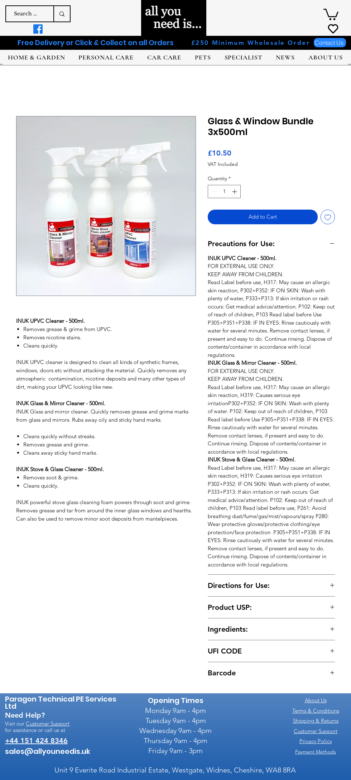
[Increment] (235, 191)
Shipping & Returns (315, 720)
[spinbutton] (224, 191)
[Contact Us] (330, 42)
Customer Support (47, 723)
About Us (316, 700)
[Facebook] (38, 29)
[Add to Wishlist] (328, 217)
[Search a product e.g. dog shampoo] (26, 13)
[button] (330, 14)
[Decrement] (213, 191)
